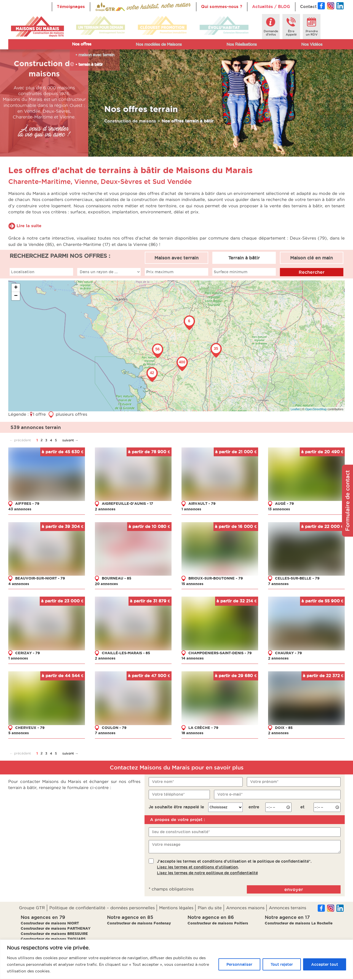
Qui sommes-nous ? (221, 6)
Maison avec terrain (176, 257)
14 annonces (192, 658)
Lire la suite (29, 225)
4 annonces (18, 584)
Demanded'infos (271, 32)
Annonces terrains (287, 907)
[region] (176, 959)
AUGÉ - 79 (284, 503)
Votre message (166, 844)
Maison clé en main (311, 257)
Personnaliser (239, 964)
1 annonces (191, 509)
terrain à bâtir (90, 64)
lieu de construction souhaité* (181, 832)
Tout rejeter (282, 964)
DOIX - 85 (284, 727)
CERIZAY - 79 (27, 653)
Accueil (102, 6)
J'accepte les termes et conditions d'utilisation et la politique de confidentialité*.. (234, 867)
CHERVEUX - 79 (30, 727)
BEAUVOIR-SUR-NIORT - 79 (40, 578)
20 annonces (106, 584)
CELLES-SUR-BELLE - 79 (297, 578)
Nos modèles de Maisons (159, 44)
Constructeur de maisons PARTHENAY (55, 928)
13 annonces (279, 509)
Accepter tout (324, 964)
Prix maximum (159, 272)
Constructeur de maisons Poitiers (218, 923)
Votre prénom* (264, 781)
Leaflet (295, 409)
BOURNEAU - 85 (116, 578)
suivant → (70, 440)
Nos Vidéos (311, 44)
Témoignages (71, 6)
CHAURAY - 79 (288, 653)
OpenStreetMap (316, 409)
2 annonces (105, 509)
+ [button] (16, 288)
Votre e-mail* (230, 794)
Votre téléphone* (168, 794)
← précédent (20, 440)
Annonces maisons (245, 907)
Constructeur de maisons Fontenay (139, 923)
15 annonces (192, 584)
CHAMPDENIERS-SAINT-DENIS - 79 (220, 653)
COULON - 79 (114, 727)
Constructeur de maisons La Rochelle (299, 923)
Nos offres (81, 44)
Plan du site (210, 907)
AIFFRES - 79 (27, 503)
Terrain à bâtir (244, 257)
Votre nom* (163, 781)
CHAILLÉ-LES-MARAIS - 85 (126, 653)
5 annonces (18, 733)
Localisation (22, 272)
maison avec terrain (96, 54)
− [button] (16, 296)
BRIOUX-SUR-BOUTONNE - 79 (215, 578)
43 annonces (19, 509)
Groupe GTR (32, 907)
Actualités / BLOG (271, 6)
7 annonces (278, 584)
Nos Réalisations (241, 44)
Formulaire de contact (347, 500)
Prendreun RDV (312, 32)
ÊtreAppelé (291, 32)
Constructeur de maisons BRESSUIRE (54, 933)
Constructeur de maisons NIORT (50, 923)
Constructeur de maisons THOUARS (53, 939)
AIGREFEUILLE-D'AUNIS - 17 (127, 503)
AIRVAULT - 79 (202, 503)
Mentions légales (176, 907)
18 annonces (192, 733)
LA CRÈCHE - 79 (203, 727)
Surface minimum (230, 272)
